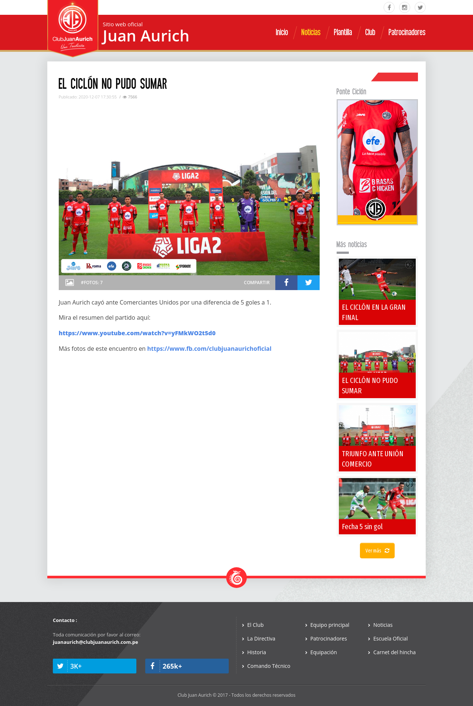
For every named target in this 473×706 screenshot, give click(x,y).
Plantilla (343, 32)
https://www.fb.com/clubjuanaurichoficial (209, 348)
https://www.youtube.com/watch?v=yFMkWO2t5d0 (137, 333)
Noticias (311, 32)
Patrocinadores (407, 32)
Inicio (282, 32)
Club (370, 32)
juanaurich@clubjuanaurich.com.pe (95, 642)
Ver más (377, 551)
